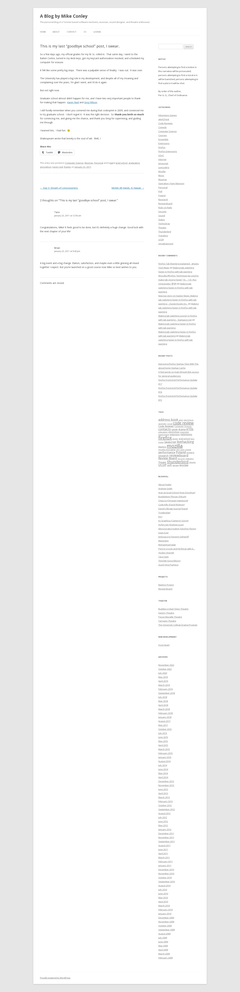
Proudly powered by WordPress (55, 977)
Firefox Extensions (167, 151)
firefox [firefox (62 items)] (165, 438)
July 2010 (162, 889)
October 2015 (165, 729)
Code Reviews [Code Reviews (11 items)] (166, 426)
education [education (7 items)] (163, 432)
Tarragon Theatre (167, 620)
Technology (164, 223)
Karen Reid (73, 102)
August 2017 (164, 721)
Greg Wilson (90, 102)
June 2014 (163, 769)
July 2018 (162, 697)
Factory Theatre (166, 612)
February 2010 (165, 909)
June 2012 (163, 821)
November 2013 (166, 785)
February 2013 (165, 801)
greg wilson (46, 166)
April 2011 (163, 853)
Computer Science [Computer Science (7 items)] (183, 426)
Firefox (161, 147)
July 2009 (162, 937)
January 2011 (164, 865)
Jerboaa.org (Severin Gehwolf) (173, 536)
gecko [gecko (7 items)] (175, 438)
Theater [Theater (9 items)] (162, 462)
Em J (160, 516)
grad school (122, 162)
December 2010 (166, 869)
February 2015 (165, 753)
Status (161, 219)
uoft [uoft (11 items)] (169, 465)
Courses (162, 135)
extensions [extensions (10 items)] (186, 434)
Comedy (162, 127)
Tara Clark (163, 556)
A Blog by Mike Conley (64, 16)
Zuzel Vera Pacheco (168, 564)
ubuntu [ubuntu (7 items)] (192, 462)
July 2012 (162, 817)
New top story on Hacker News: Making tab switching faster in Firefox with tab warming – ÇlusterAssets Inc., (178, 299)
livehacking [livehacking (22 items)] (185, 441)
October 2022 (165, 669)
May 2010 (163, 897)
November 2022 (166, 665)
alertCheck (163, 119)
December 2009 (166, 917)
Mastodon (163, 540)
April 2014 (163, 777)
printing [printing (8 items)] (190, 452)
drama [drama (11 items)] (182, 429)
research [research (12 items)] (163, 455)
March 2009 (164, 953)
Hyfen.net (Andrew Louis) (171, 524)
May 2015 (163, 741)
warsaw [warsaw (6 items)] (175, 465)
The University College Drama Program (177, 624)
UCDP (161, 239)
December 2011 (166, 833)
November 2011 (166, 837)
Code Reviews (165, 123)
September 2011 (166, 841)
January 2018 (164, 717)
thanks (67, 166)
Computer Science (74, 162)
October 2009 (165, 925)
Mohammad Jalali (167, 544)
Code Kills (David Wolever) (171, 504)
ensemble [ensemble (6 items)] (184, 432)
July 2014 (162, 765)
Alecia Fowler (165, 484)
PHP (160, 191)
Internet (162, 159)
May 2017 (163, 725)
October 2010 (165, 877)
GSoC (161, 155)
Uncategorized (165, 243)
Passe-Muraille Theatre (170, 616)
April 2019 (163, 681)
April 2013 (163, 793)
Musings (88, 162)
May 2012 (163, 825)
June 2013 (163, 789)
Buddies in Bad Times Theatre (173, 608)
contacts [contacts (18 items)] (164, 429)
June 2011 (163, 849)
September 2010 (166, 881)
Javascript (163, 163)
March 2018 (164, 709)
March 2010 (164, 905)
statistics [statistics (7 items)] (190, 458)
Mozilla (162, 171)
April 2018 (163, 705)
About (56, 31)
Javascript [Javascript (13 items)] (170, 442)
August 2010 (164, 885)
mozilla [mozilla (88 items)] (175, 445)
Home (43, 31)
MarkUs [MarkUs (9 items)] (162, 446)
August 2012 (164, 813)
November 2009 (166, 921)
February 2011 (165, 861)
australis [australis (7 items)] (162, 423)
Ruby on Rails (165, 207)
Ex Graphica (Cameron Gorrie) (173, 520)
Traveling (163, 235)
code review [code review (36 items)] (183, 423)
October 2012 (165, 805)
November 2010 (166, 873)
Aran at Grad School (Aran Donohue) (176, 492)
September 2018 (166, 693)
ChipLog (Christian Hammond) (173, 500)
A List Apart (164, 644)
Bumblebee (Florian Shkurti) (172, 496)
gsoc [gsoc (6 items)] (192, 439)
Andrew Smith (165, 488)
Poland (162, 195)
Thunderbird (164, 231)
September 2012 (166, 809)
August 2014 (164, 761)
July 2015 (162, 733)
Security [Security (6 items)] (181, 458)
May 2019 (163, 677)
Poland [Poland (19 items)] (181, 452)
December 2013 (166, 781)
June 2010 (163, 893)
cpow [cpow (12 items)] (175, 429)
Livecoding (163, 167)
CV (85, 31)
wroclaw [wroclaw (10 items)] (183, 465)
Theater (162, 227)
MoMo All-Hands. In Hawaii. (128, 187)
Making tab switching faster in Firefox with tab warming (175, 287)
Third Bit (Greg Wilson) (169, 560)
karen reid (57, 166)
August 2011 (164, 845)
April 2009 (163, 949)
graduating (134, 162)
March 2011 (164, 857)
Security (162, 211)
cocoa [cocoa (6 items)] (169, 424)
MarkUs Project (166, 584)
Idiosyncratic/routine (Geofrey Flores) (177, 528)
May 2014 (163, 773)
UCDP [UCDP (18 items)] (162, 465)
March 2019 (164, 685)
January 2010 (164, 913)
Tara (57, 212)
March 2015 (164, 749)
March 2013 (164, 797)
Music (161, 175)
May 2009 (163, 945)
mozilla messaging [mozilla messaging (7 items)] (167, 449)
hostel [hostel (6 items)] (161, 442)
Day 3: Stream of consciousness (59, 187)
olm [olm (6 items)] (178, 449)
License (97, 31)
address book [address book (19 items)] (168, 419)
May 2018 (163, 701)
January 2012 (164, 829)
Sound (161, 215)
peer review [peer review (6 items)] (185, 449)
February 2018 (165, 713)
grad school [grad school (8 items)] (184, 438)
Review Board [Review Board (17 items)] (167, 458)
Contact (71, 31)
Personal (98, 162)
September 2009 (166, 929)
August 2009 (164, 933)
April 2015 (163, 745)
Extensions (164, 143)
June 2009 (163, 941)
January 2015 (164, 757)
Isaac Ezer (163, 532)
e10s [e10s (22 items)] (189, 429)
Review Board (165, 203)
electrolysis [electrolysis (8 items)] (173, 432)
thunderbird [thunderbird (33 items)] (177, 461)
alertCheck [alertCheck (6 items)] (189, 420)
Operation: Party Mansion (171, 183)
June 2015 (163, 737)
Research (163, 199)
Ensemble (163, 139)
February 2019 (165, 689)
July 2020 (162, 673)
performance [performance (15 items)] (166, 452)
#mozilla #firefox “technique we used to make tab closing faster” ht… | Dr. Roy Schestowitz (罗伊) (178, 279)
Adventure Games (167, 115)
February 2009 (165, 957)
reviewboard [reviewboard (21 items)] (178, 455)
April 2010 (163, 901)
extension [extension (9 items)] (175, 434)
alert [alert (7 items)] (181, 420)
